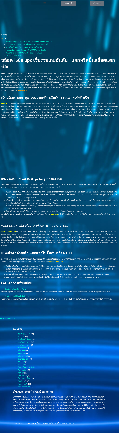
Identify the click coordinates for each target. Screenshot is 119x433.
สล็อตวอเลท (22, 356)
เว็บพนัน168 (22, 376)
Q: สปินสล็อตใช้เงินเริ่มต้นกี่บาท (17, 296)
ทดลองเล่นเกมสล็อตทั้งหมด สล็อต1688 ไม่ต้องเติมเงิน (26, 50)
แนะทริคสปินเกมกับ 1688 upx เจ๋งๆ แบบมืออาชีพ (24, 47)
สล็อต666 (21, 353)
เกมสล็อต (21, 362)
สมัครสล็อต (22, 348)
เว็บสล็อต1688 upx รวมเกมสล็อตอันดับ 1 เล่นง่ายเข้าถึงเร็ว (27, 45)
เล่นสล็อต (21, 365)
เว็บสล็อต (21, 381)
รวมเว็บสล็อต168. (24, 345)
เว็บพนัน (21, 373)
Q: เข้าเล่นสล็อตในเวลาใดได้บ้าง (17, 289)
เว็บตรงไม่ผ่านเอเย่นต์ (26, 367)
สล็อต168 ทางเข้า (56, 262)
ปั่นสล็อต (21, 337)
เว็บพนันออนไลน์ (24, 378)
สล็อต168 (21, 351)
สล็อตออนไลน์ (23, 359)
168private (22, 90)
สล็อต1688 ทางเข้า (8, 232)
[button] (44, 3)
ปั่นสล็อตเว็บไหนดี (24, 339)
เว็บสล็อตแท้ (22, 384)
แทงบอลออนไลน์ (24, 387)
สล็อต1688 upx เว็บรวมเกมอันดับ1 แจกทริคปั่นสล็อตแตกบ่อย (29, 42)
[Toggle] (5, 38)
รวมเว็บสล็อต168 (24, 342)
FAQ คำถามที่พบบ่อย (13, 56)
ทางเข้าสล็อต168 (24, 334)
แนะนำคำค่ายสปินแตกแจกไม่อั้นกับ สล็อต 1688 (24, 53)
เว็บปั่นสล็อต (22, 370)
